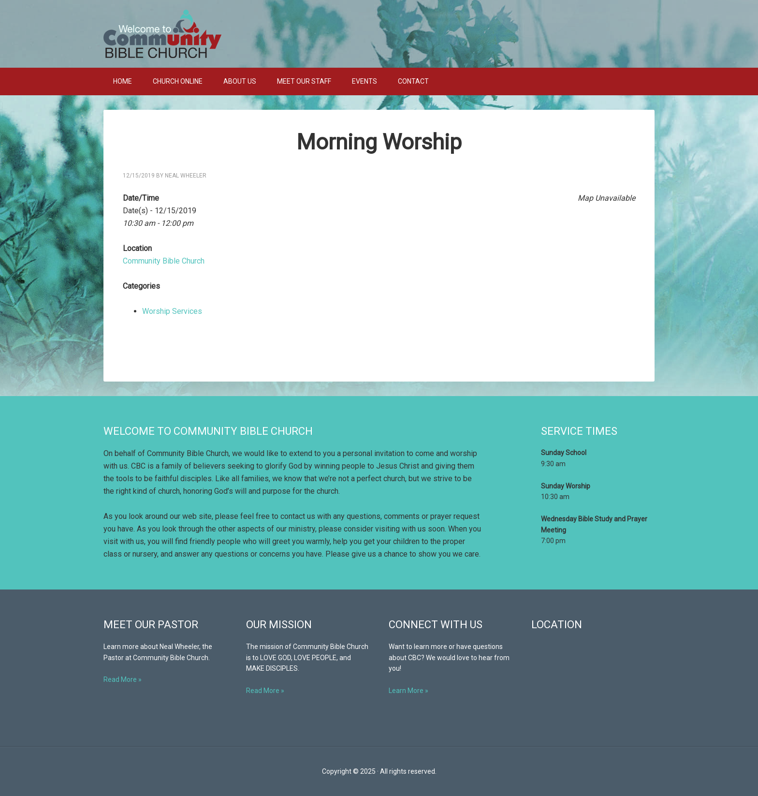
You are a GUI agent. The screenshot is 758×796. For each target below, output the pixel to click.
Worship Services (172, 311)
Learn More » (408, 690)
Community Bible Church (379, 34)
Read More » (122, 679)
